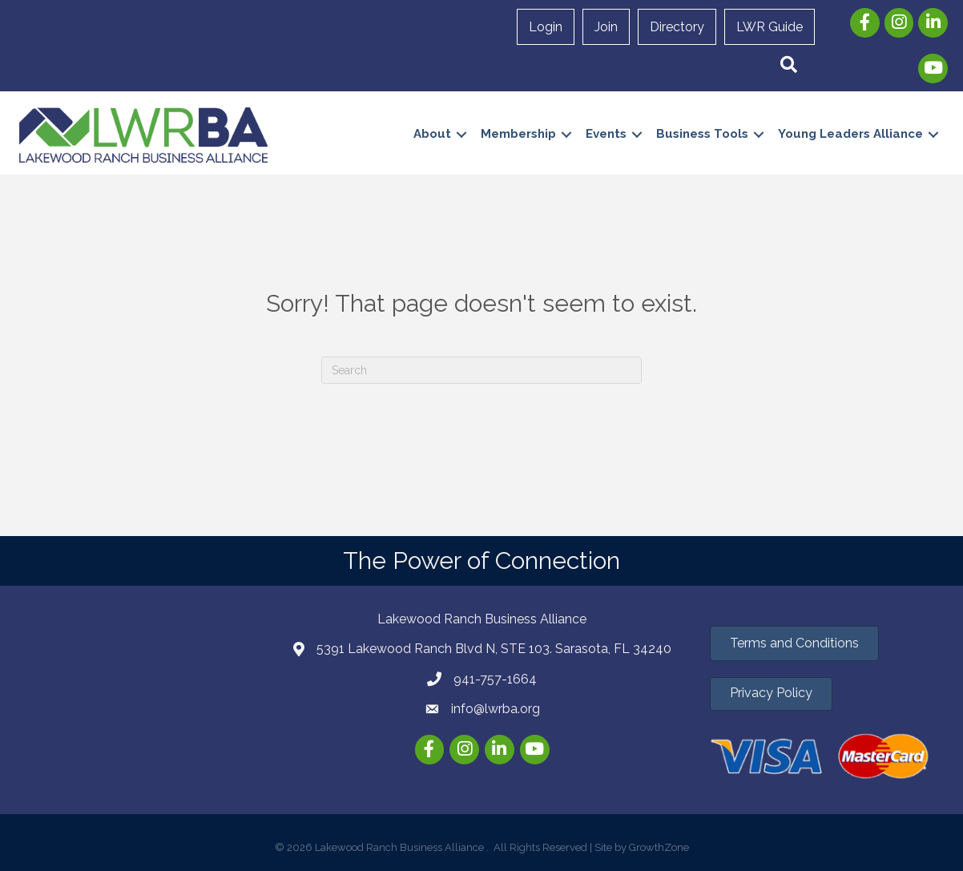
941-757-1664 (495, 679)
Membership (517, 134)
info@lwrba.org (495, 708)
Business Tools (701, 134)
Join (606, 26)
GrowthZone (659, 847)
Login (545, 26)
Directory (677, 26)
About (431, 134)
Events (605, 134)
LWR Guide (769, 26)
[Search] (481, 370)
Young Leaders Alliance (849, 134)
